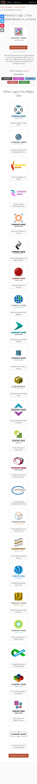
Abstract (26, 71)
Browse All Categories (18, 755)
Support (16, 2)
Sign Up (31, 2)
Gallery (9, 2)
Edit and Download (18, 47)
